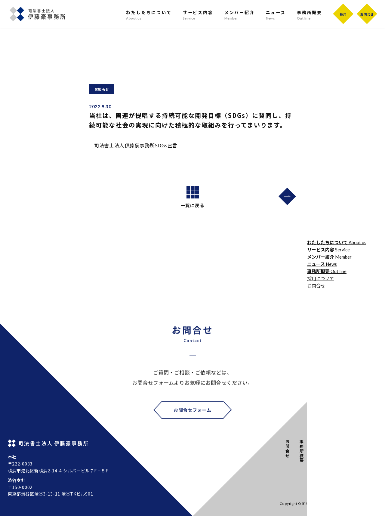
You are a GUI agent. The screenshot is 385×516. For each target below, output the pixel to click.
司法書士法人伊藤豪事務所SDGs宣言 (135, 145)
